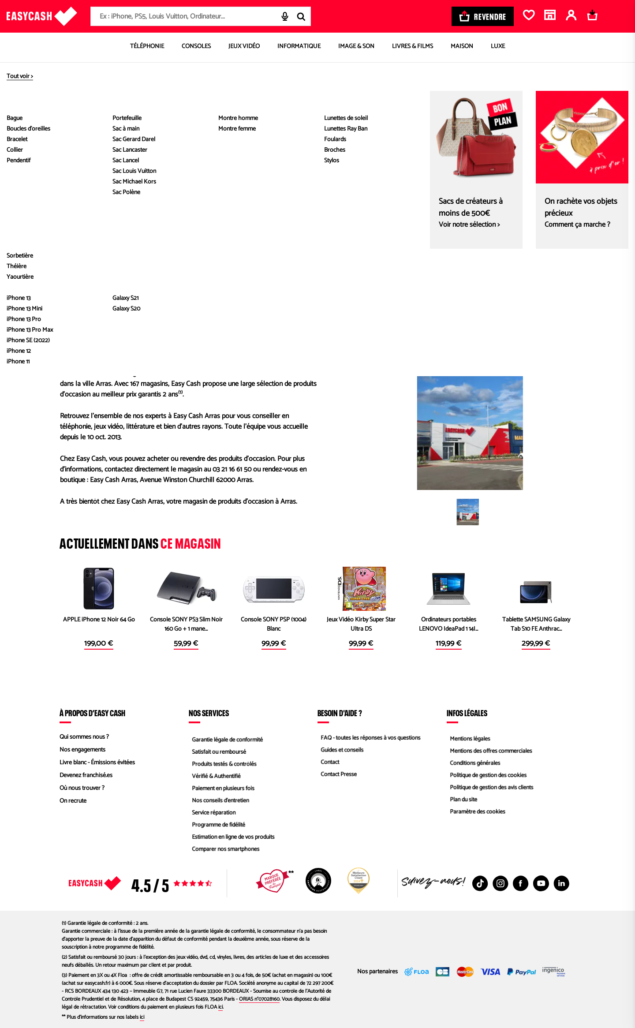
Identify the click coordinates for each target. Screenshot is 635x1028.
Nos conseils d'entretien (219, 801)
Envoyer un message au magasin (112, 284)
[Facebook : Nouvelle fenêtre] (521, 883)
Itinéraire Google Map (429, 308)
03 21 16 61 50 (84, 271)
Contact (327, 763)
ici (220, 1007)
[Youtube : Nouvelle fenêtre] (541, 883)
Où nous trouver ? (82, 788)
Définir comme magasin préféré (238, 125)
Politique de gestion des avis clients (490, 788)
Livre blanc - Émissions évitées (97, 763)
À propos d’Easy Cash (92, 712)
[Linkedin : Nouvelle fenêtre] (561, 883)
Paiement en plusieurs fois (221, 788)
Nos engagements (82, 750)
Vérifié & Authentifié (214, 775)
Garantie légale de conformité (226, 737)
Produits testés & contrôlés (223, 763)
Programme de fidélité (217, 827)
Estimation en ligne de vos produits (232, 839)
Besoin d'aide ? (340, 712)
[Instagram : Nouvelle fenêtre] (500, 883)
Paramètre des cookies (476, 814)
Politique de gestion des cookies (487, 775)
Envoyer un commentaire (100, 297)
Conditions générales (473, 763)
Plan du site (461, 801)
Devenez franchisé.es (86, 775)
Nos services (209, 712)
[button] (468, 512)
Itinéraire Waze (520, 308)
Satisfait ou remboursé (217, 750)
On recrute (73, 801)
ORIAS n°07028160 (259, 999)
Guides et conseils (340, 750)
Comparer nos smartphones (224, 852)
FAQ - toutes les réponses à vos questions (370, 737)
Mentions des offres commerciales (490, 750)
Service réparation (212, 814)
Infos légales (467, 712)
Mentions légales (468, 737)
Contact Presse (336, 775)
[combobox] (200, 16)
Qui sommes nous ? (84, 737)
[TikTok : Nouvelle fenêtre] (480, 883)
